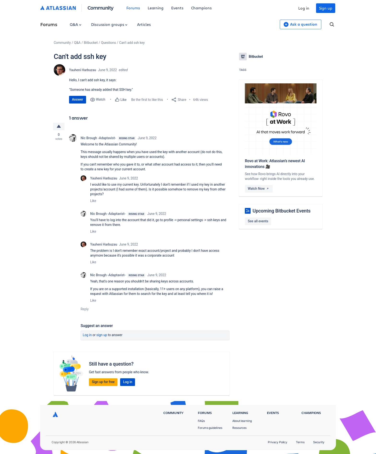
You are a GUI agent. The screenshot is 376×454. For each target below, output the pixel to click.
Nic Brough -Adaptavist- (98, 138)
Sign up (325, 8)
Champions (201, 7)
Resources (239, 428)
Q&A (75, 24)
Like (93, 201)
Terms (300, 442)
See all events (258, 221)
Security (318, 442)
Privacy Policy (277, 442)
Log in (303, 8)
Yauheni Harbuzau (82, 70)
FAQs (201, 421)
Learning (156, 7)
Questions (108, 43)
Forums (133, 7)
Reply (85, 309)
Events (177, 7)
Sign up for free (103, 382)
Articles (144, 24)
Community (101, 7)
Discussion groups (109, 24)
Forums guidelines (210, 428)
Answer (77, 99)
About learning (242, 421)
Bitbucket (91, 43)
